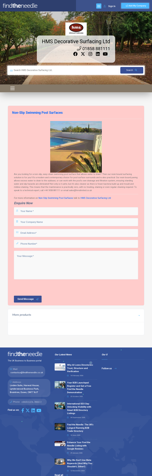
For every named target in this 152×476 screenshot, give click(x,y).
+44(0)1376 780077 (31, 402)
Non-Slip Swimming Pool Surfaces (55, 198)
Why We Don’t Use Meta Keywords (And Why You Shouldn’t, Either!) (79, 463)
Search (131, 70)
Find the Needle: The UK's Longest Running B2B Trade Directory (80, 427)
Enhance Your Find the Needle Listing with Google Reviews (78, 445)
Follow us (109, 368)
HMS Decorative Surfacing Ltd (76, 41)
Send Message (28, 299)
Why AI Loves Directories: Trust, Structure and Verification (80, 368)
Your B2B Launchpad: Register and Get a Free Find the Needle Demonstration (79, 387)
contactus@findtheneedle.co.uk (26, 372)
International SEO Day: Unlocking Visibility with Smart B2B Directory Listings (79, 408)
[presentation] (35, 287)
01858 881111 (93, 48)
